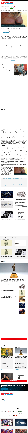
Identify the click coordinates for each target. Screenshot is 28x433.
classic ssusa (13, 178)
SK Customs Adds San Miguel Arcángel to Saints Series (8, 302)
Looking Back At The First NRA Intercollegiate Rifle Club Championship (12, 184)
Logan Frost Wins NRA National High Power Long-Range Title (9, 309)
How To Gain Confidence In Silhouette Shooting (11, 177)
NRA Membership (17, 403)
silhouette (9, 178)
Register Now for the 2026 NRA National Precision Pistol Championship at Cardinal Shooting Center (8, 297)
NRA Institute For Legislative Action (4, 403)
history (5, 178)
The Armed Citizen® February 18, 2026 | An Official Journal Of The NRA (6, 360)
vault (11, 178)
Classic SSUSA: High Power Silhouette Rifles (8, 183)
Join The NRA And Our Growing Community (19, 427)
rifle (6, 178)
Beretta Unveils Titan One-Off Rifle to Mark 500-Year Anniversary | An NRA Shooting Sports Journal (20, 256)
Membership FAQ (16, 405)
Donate (9, 0)
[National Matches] (19, 369)
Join (5, 0)
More (5, 261)
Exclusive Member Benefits (18, 404)
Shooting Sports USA (6, 32)
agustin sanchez (17, 178)
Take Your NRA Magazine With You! (6, 427)
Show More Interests (17, 380)
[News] (2, 369)
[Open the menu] (26, 2)
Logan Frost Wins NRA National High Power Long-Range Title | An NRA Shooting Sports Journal (21, 367)
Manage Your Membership (17, 406)
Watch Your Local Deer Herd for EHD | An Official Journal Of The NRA (6, 357)
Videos (16, 372)
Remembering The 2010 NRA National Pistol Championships (10, 185)
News (1, 282)
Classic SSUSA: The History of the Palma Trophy (7, 290)
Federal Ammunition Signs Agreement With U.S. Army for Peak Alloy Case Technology (9, 284)
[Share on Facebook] (12, 6)
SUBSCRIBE (4, 388)
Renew (7, 0)
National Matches (4, 282)
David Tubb (13, 60)
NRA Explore (2, 404)
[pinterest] (15, 6)
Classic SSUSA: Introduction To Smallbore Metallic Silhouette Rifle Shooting (12, 186)
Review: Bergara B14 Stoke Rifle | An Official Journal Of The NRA (21, 247)
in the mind (16, 81)
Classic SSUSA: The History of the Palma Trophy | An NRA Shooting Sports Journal (6, 247)
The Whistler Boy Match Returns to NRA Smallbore (12, 279)
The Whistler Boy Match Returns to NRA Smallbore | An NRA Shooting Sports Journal (21, 357)
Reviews (2, 372)
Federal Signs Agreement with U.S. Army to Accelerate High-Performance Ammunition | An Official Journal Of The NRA (6, 366)
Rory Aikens (21, 178)
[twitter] (13, 6)
